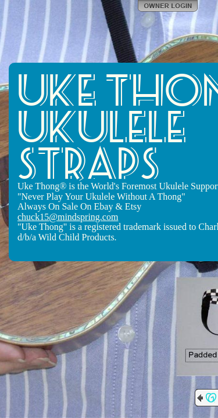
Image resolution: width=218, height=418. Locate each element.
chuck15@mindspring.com (67, 217)
